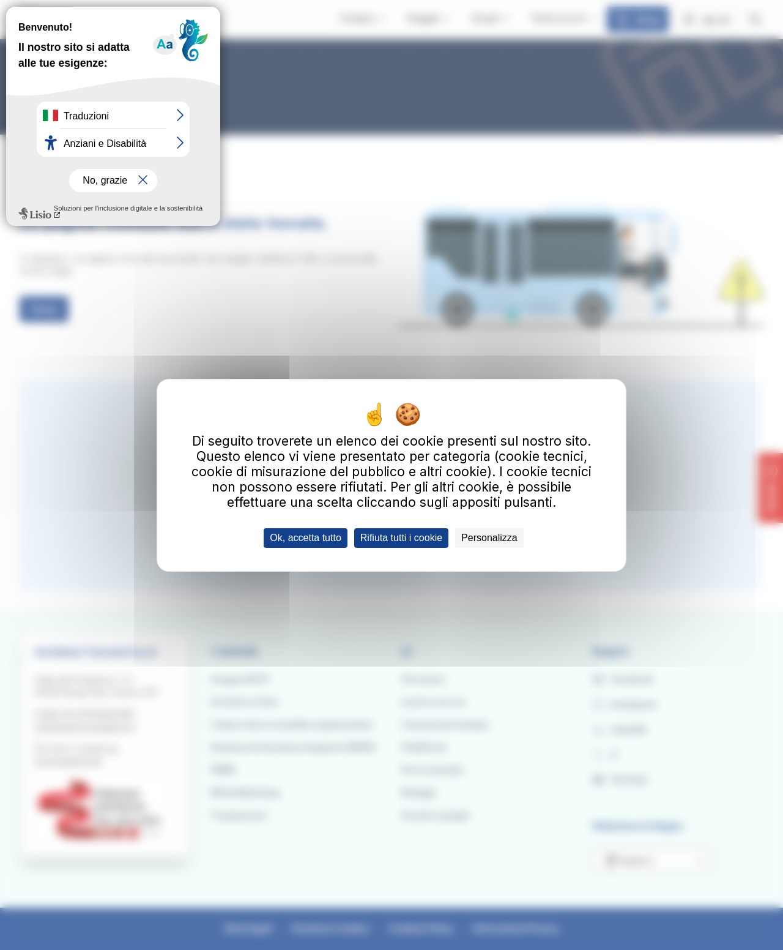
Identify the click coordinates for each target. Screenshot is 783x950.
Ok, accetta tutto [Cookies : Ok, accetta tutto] (305, 538)
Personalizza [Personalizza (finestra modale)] (489, 538)
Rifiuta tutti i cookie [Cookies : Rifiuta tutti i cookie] (401, 538)
